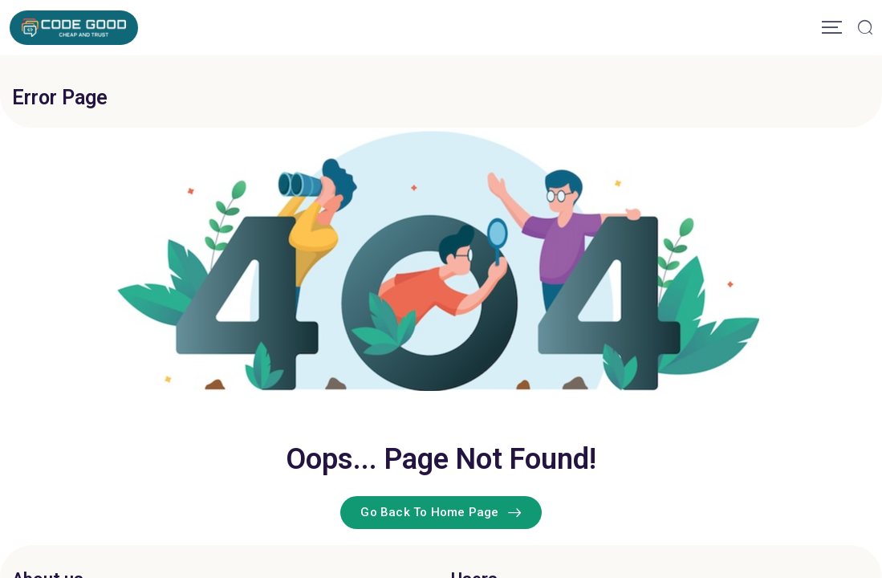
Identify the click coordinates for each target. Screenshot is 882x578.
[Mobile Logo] (74, 27)
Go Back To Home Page (440, 512)
